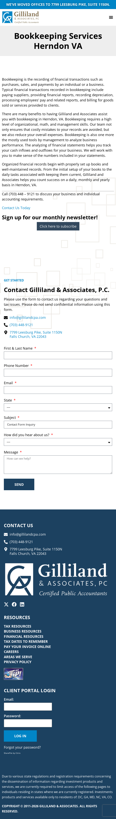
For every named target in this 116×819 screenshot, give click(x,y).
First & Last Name (19, 348)
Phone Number (17, 366)
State (8, 400)
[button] (111, 17)
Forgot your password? (22, 747)
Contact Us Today (16, 207)
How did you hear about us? (27, 435)
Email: (9, 699)
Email (9, 383)
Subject (10, 418)
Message (11, 452)
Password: (12, 716)
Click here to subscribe (58, 226)
